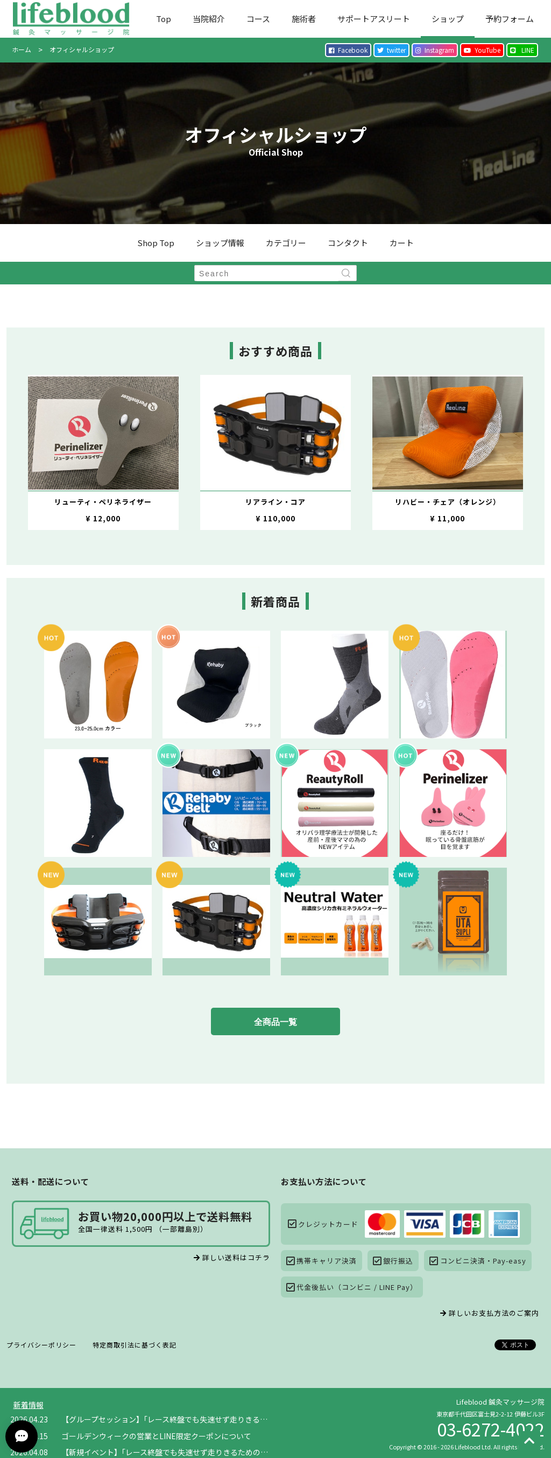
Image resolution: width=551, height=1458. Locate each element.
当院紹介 (209, 18)
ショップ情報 (220, 242)
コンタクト (348, 242)
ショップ (448, 18)
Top (163, 18)
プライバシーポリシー (41, 1344)
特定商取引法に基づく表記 (134, 1344)
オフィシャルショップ (82, 49)
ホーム (21, 49)
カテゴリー (286, 242)
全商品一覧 (275, 1022)
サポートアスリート (373, 18)
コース (258, 18)
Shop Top (155, 242)
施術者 (304, 18)
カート (402, 242)
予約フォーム (509, 18)
